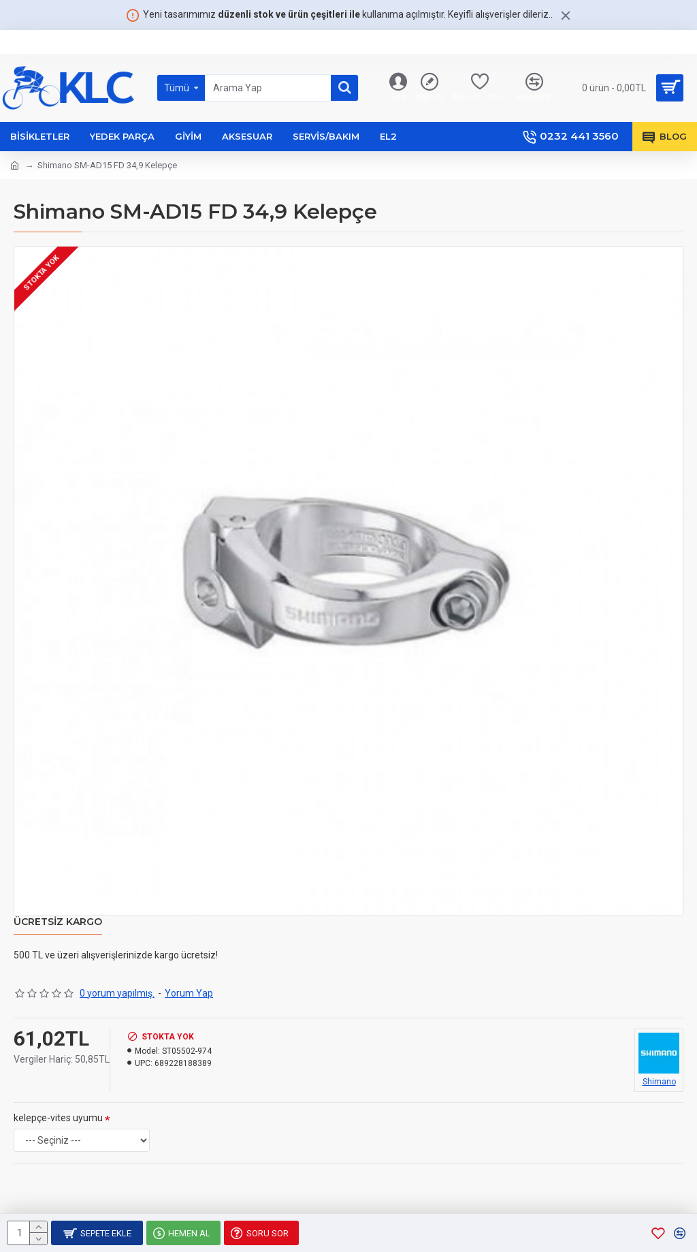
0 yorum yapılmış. (117, 993)
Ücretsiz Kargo (58, 922)
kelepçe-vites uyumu (58, 1117)
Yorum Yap (189, 993)
